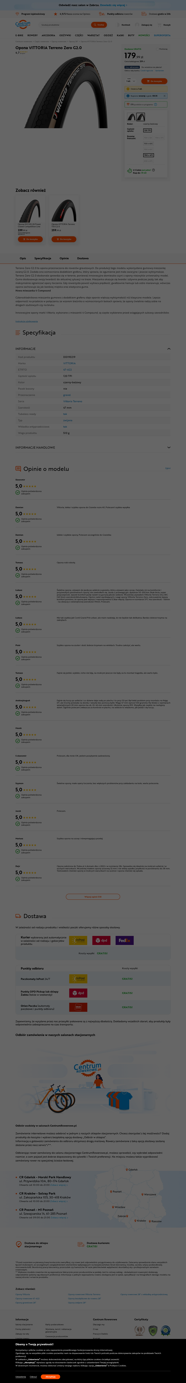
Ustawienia (21, 1377)
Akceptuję (51, 1376)
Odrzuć (33, 1377)
